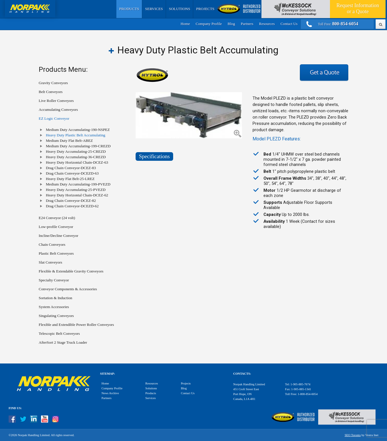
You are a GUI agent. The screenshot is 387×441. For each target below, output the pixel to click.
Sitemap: (107, 373)
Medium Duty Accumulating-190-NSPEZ (78, 129)
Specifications (154, 156)
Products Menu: (63, 69)
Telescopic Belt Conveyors (59, 333)
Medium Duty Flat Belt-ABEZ (69, 140)
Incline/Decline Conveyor (58, 235)
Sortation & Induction (55, 298)
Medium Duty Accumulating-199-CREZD (78, 146)
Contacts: (242, 373)
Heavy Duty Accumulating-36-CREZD (76, 157)
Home (185, 24)
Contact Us (289, 24)
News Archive (110, 393)
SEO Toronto (353, 435)
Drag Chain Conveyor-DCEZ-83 (71, 168)
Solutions (179, 9)
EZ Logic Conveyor (54, 118)
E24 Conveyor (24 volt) (57, 218)
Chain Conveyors (52, 244)
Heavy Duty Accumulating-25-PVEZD (75, 189)
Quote (358, 8)
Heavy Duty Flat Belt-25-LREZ (70, 179)
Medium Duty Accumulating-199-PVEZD (78, 184)
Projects (205, 9)
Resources (267, 24)
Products (129, 9)
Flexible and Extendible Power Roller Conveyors (76, 324)
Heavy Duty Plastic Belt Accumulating (75, 135)
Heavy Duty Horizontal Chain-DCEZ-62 (77, 195)
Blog (231, 24)
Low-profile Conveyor (56, 227)
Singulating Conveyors (56, 316)
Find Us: (15, 408)
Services (154, 9)
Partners (247, 24)
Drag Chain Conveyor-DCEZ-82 (71, 200)
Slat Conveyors (50, 262)
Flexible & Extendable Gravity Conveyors (71, 271)
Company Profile (209, 24)
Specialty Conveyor (54, 280)
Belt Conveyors (50, 92)
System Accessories (54, 307)
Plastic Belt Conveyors (56, 253)
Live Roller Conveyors (56, 100)
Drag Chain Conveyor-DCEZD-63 (72, 173)
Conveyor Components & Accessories (68, 289)
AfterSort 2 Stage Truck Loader (63, 342)
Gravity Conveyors (53, 83)
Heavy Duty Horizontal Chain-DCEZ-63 (77, 162)
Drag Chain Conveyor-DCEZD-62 (72, 206)
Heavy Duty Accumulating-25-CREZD (76, 151)
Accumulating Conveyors (58, 109)
